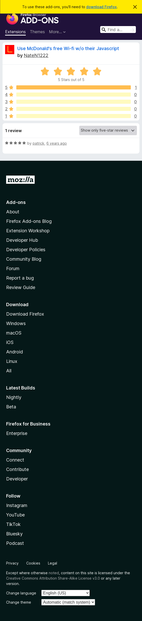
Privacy (12, 563)
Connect (15, 460)
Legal (52, 563)
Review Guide (20, 287)
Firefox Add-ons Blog (29, 221)
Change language (21, 593)
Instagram (16, 505)
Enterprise (16, 433)
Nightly (13, 397)
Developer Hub (22, 240)
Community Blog (23, 259)
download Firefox (101, 7)
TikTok (13, 524)
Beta (11, 406)
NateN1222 (36, 55)
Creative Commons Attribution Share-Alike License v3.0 (53, 578)
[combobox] (118, 29)
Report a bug (20, 278)
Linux (11, 361)
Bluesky (14, 533)
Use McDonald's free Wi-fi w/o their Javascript (68, 48)
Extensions (15, 31)
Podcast (15, 543)
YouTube (15, 515)
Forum (12, 268)
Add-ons (16, 202)
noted (54, 573)
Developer (17, 478)
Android (14, 351)
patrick (38, 143)
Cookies (33, 563)
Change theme (18, 602)
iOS (10, 342)
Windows (16, 323)
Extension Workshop (27, 230)
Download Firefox (25, 314)
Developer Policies (25, 249)
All (8, 370)
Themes (37, 31)
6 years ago (56, 143)
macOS (13, 333)
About (12, 211)
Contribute (17, 469)
